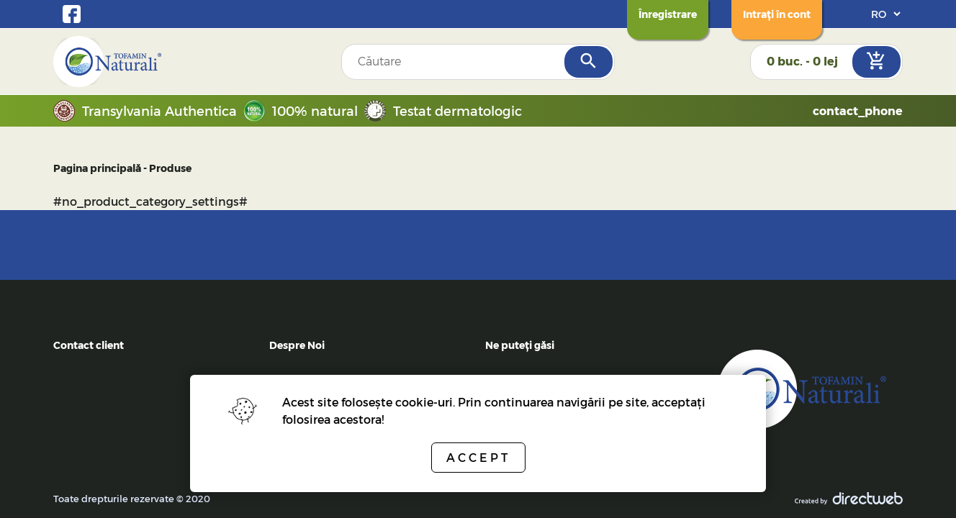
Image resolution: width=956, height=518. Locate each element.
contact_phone (858, 110)
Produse (170, 168)
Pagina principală (97, 168)
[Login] (776, 14)
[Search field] (453, 62)
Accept (478, 457)
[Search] (588, 62)
